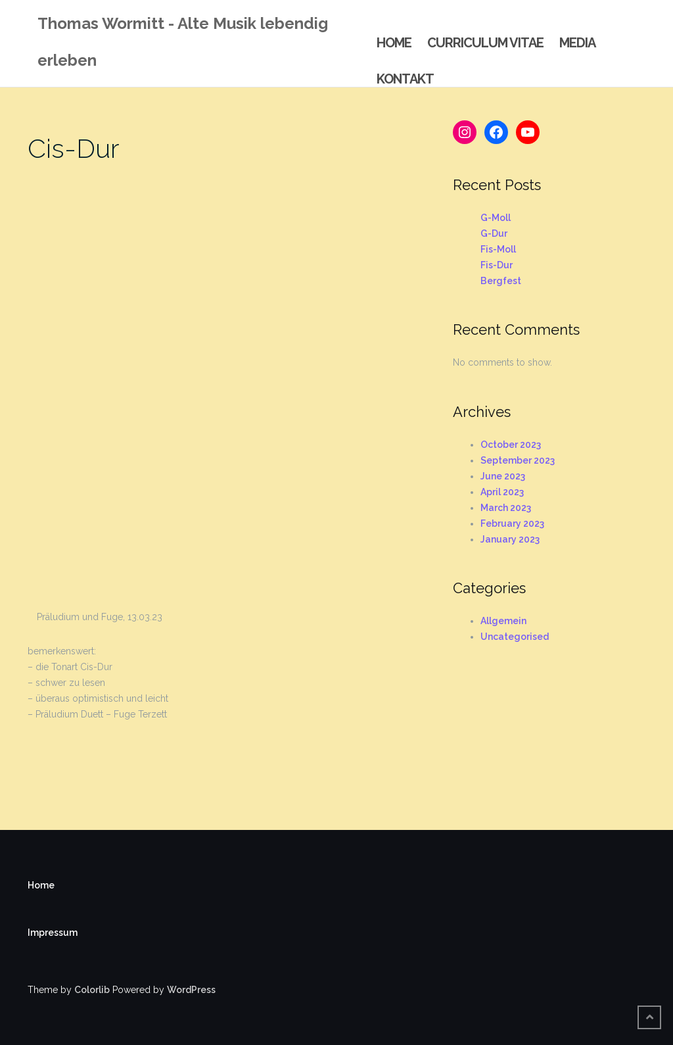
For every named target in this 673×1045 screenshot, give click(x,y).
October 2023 (510, 444)
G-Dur (493, 233)
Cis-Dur (74, 148)
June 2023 (502, 476)
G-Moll (495, 217)
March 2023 (505, 507)
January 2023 (510, 539)
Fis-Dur (496, 265)
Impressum (53, 932)
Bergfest (500, 281)
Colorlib (92, 989)
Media (577, 43)
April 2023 (502, 492)
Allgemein (503, 621)
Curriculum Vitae (485, 43)
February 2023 (512, 523)
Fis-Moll (498, 249)
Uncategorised (514, 636)
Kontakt (405, 79)
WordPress (191, 989)
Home (394, 43)
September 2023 (517, 460)
